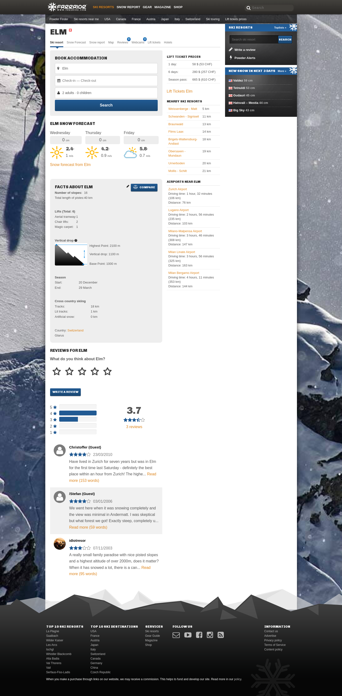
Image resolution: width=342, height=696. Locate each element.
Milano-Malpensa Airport (185, 231)
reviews (134, 427)
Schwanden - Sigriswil (183, 116)
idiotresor (77, 540)
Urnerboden (176, 163)
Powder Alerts (241, 57)
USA (107, 19)
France (136, 19)
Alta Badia (52, 658)
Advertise (270, 635)
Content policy (273, 649)
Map (111, 42)
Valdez (238, 80)
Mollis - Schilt (177, 171)
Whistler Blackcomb (58, 654)
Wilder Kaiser (54, 640)
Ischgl (50, 649)
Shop (178, 7)
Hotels (168, 42)
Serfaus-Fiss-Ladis (58, 672)
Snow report (97, 42)
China (94, 667)
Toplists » (280, 27)
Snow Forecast (76, 42)
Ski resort (56, 42)
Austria (150, 19)
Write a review (65, 392)
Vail (48, 667)
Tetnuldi (239, 88)
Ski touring (213, 19)
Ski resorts (103, 7)
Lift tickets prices (236, 19)
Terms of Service (275, 645)
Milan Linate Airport (181, 252)
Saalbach (52, 635)
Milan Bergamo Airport (183, 273)
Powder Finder (59, 19)
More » (282, 71)
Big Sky (239, 110)
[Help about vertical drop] (76, 240)
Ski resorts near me (86, 19)
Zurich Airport (177, 189)
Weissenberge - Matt (182, 109)
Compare (144, 187)
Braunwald (175, 124)
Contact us (271, 631)
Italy (177, 19)
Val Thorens (54, 663)
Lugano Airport (178, 210)
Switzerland (192, 19)
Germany (96, 663)
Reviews (122, 42)
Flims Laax (176, 131)
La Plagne (52, 631)
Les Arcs (51, 645)
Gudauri (239, 95)
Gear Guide (152, 635)
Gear (147, 7)
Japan (165, 19)
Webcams (138, 42)
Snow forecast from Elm (70, 165)
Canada (121, 19)
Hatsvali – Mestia (245, 103)
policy (237, 679)
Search (106, 105)
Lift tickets (154, 42)
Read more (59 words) (88, 527)
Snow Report (128, 7)
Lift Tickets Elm (180, 91)
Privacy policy (273, 640)
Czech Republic (101, 672)
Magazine (162, 7)
